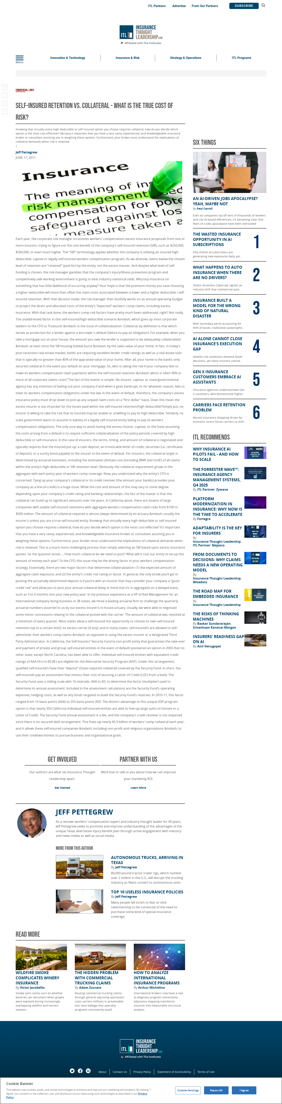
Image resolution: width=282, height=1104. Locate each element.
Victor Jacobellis (32, 987)
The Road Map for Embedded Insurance (215, 594)
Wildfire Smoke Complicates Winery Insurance (37, 978)
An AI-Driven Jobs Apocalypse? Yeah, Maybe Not (225, 201)
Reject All (216, 1090)
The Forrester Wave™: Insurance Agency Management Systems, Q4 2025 (217, 477)
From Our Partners (205, 6)
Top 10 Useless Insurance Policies (147, 892)
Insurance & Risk (128, 58)
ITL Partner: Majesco (209, 545)
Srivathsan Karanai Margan (214, 627)
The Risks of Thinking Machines (216, 616)
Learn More (138, 787)
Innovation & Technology (67, 58)
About (102, 1072)
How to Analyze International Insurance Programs (157, 978)
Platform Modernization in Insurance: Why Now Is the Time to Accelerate (217, 506)
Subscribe (244, 6)
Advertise (179, 6)
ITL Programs (241, 58)
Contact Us (120, 1072)
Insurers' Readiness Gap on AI (218, 639)
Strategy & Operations (185, 58)
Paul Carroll (204, 209)
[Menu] (25, 58)
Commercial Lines (25, 90)
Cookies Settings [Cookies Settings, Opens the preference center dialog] (188, 1090)
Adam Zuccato (90, 987)
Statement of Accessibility (174, 1072)
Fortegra (204, 519)
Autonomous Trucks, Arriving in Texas (147, 860)
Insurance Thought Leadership (217, 541)
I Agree (244, 1090)
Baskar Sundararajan (214, 623)
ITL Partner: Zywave (212, 489)
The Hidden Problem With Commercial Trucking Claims (96, 978)
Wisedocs (200, 582)
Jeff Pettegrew (26, 152)
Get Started (62, 787)
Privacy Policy (142, 1072)
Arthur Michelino (151, 987)
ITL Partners (157, 6)
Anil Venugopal (209, 646)
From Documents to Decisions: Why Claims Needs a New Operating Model (218, 562)
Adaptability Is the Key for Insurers (217, 530)
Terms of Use (205, 1072)
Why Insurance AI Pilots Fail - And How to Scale (216, 454)
